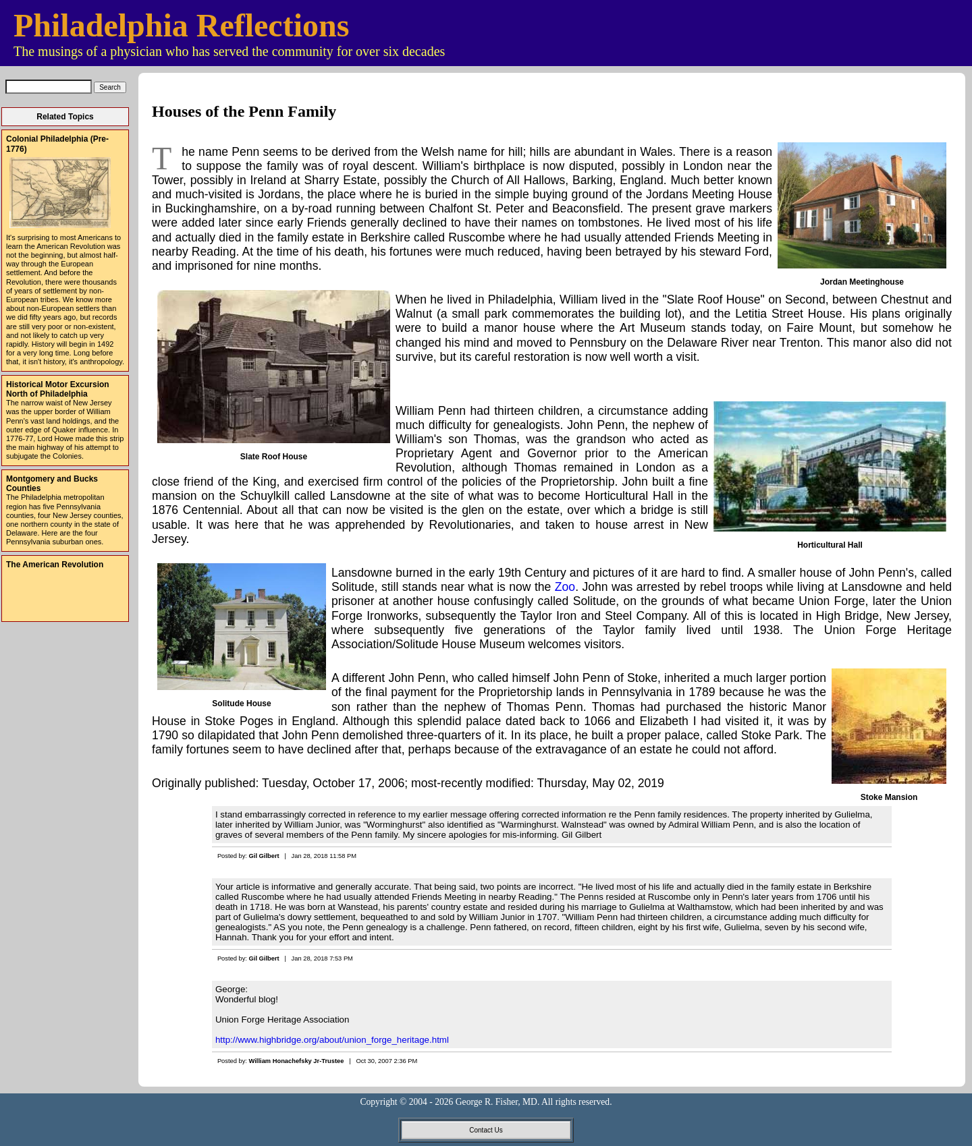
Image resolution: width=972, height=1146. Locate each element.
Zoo (565, 587)
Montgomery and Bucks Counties (52, 483)
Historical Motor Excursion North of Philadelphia (57, 389)
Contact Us (485, 1130)
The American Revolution (54, 564)
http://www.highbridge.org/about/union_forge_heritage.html (332, 1040)
